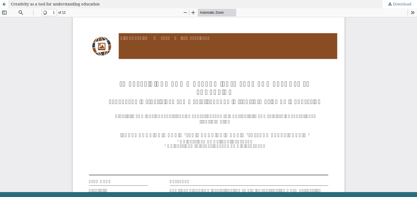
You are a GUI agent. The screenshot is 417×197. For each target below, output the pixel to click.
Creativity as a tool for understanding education (55, 4)
